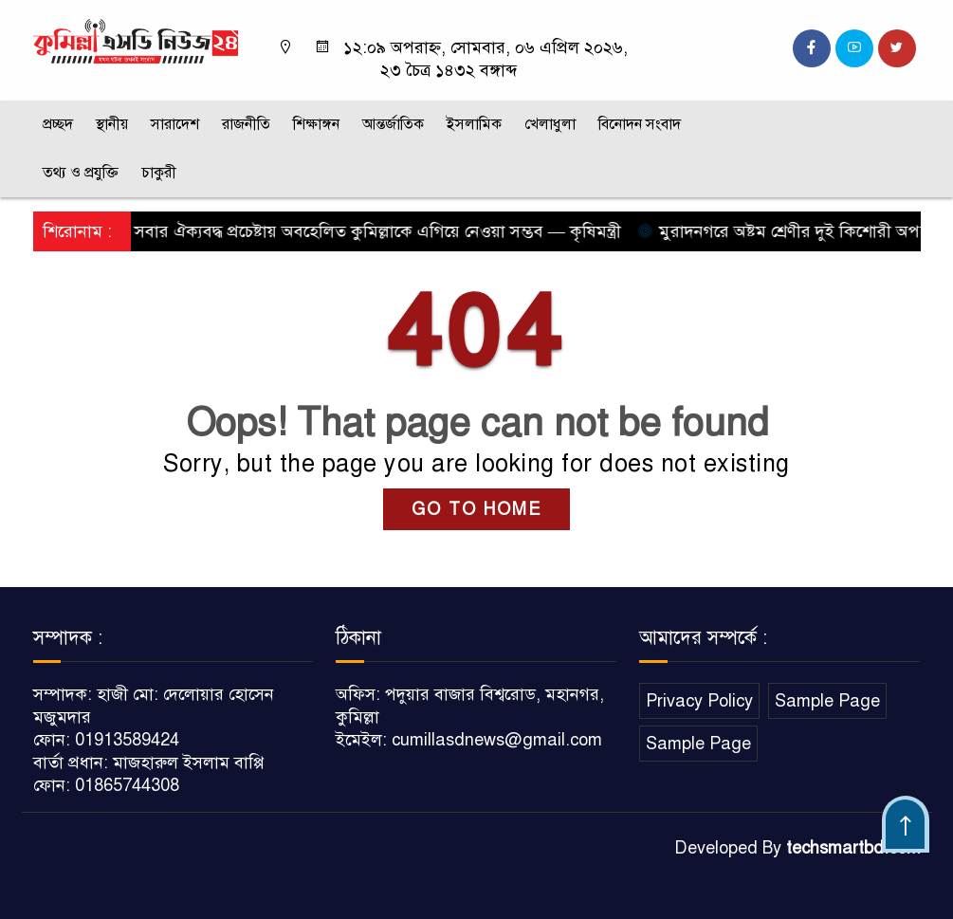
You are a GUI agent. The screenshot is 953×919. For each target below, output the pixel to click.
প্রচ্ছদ (58, 124)
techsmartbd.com (853, 847)
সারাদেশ (175, 124)
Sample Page (827, 700)
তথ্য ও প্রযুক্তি (81, 172)
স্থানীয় (112, 124)
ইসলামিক (474, 124)
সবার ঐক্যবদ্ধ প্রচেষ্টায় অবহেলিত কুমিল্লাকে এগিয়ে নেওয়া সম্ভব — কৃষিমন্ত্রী (373, 231)
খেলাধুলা (550, 124)
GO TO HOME (476, 509)
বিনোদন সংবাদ (639, 124)
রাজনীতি (246, 124)
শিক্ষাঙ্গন (316, 124)
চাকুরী (158, 172)
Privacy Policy (699, 700)
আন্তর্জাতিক (393, 124)
